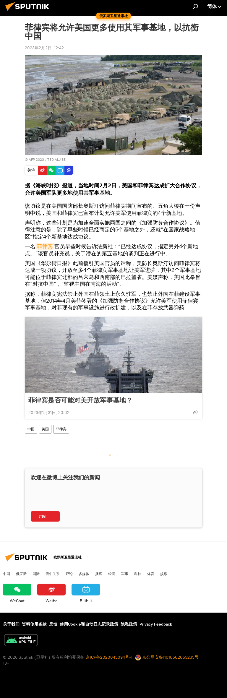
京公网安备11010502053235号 (167, 657)
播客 (98, 573)
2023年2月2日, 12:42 (44, 48)
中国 (31, 429)
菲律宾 (45, 246)
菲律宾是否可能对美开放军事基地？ (80, 400)
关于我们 (11, 624)
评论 (69, 573)
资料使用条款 (34, 624)
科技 (137, 573)
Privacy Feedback (156, 624)
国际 (36, 573)
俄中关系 (53, 573)
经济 (111, 573)
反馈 (53, 624)
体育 (150, 573)
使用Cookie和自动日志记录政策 (89, 624)
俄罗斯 (21, 573)
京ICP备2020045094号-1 (109, 657)
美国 (45, 429)
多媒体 (84, 573)
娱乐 (163, 573)
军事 (124, 573)
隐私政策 (129, 624)
